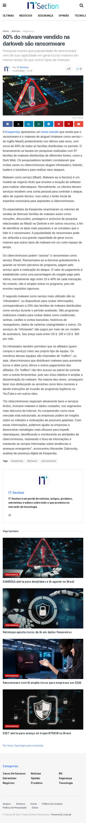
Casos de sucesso (14, 773)
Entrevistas (9, 778)
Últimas (8, 15)
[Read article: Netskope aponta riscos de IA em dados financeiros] (43, 608)
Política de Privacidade (14, 807)
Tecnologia (66, 783)
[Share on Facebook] (8, 124)
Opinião (64, 15)
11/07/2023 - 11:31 (22, 70)
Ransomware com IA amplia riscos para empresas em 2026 (42, 682)
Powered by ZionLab (61, 814)
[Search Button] (81, 5)
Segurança (45, 15)
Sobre (35, 807)
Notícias (16, 31)
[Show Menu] (4, 5)
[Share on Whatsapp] (38, 124)
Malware (32, 461)
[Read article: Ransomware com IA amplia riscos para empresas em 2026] (43, 659)
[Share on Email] (78, 124)
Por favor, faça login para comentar (23, 745)
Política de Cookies (52, 803)
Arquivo (7, 803)
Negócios (25, 15)
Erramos (20, 803)
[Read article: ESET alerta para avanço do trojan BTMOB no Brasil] (43, 709)
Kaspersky (17, 461)
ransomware (48, 461)
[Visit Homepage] (43, 5)
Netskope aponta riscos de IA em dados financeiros (37, 632)
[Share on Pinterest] (58, 124)
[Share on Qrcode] (68, 124)
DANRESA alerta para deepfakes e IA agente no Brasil (38, 581)
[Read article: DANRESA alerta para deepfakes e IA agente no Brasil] (43, 558)
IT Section (23, 67)
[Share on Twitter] (18, 124)
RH (60, 773)
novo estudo (50, 131)
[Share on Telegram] (48, 124)
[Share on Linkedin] (28, 124)
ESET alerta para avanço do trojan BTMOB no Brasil (37, 733)
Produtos (37, 783)
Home (6, 31)
